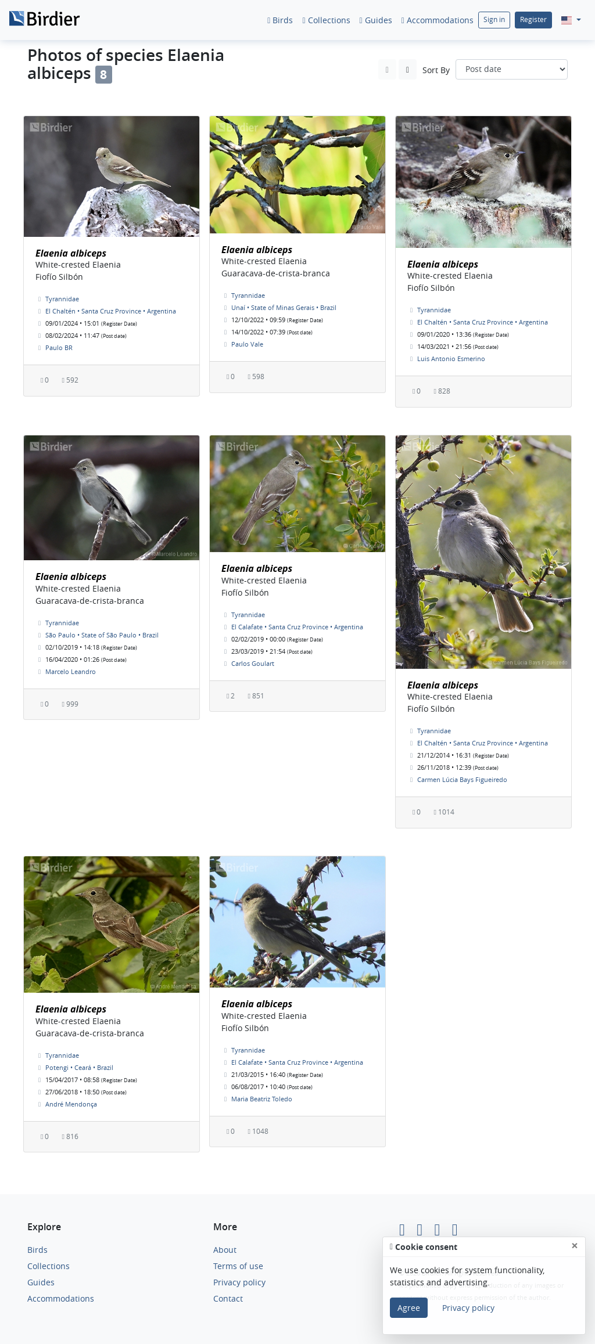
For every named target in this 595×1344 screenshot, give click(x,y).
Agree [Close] (408, 1307)
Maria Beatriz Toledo (261, 1098)
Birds (280, 20)
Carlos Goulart (252, 663)
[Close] (574, 1245)
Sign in (494, 19)
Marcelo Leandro (70, 671)
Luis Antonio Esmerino (451, 358)
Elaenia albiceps (70, 253)
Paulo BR (59, 347)
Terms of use (238, 1265)
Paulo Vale (247, 344)
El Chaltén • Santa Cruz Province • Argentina (110, 311)
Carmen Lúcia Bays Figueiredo (462, 779)
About (224, 1249)
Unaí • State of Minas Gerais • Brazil (283, 307)
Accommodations (438, 20)
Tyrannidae (62, 298)
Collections (326, 20)
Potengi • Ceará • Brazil (79, 1067)
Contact (228, 1298)
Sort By (436, 69)
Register (533, 19)
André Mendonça (71, 1104)
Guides (376, 20)
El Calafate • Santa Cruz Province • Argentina (297, 626)
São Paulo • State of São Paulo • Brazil (102, 634)
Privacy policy (239, 1282)
